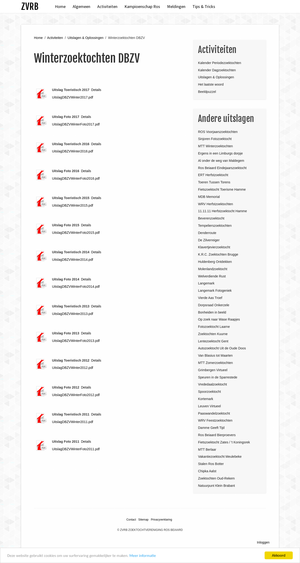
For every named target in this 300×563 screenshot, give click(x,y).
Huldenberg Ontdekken (215, 262)
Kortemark (205, 399)
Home (60, 6)
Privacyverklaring (161, 519)
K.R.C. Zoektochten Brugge (218, 254)
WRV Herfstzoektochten (215, 204)
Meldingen (176, 6)
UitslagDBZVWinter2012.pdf (72, 368)
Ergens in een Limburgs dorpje (220, 153)
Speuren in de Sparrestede (217, 377)
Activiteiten (107, 6)
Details (96, 90)
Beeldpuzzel (207, 92)
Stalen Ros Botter (211, 464)
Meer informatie (142, 555)
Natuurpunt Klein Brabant (216, 485)
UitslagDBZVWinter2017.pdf (72, 97)
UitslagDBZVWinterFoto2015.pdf (76, 232)
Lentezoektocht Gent (213, 341)
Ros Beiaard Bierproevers (217, 435)
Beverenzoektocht (211, 218)
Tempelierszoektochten (215, 225)
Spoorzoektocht (209, 391)
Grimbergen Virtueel (212, 370)
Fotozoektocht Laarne (214, 327)
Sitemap (143, 519)
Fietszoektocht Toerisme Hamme (222, 189)
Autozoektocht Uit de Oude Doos (222, 348)
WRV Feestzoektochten (215, 420)
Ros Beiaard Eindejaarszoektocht (222, 168)
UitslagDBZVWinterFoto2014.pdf (76, 286)
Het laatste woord (211, 84)
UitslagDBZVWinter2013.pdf (72, 314)
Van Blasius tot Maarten (215, 355)
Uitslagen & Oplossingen (85, 38)
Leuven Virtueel (209, 406)
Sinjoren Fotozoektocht (215, 139)
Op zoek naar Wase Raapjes (219, 319)
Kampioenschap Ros (142, 6)
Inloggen (263, 542)
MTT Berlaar (207, 449)
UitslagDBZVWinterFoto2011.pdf (76, 449)
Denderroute (207, 233)
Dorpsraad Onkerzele (213, 305)
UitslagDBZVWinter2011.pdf (72, 422)
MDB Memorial (209, 197)
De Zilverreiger (209, 240)
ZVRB (29, 6)
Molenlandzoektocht (212, 269)
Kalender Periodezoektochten (219, 63)
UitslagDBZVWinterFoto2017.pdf (76, 124)
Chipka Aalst (207, 471)
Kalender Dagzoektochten (217, 70)
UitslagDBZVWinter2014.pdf (72, 259)
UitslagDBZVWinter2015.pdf (72, 205)
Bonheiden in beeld (212, 312)
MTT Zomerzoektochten (215, 363)
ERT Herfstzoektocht (213, 175)
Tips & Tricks (203, 6)
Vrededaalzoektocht (212, 384)
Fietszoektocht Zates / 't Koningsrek (224, 442)
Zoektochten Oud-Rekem (216, 478)
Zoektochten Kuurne (213, 334)
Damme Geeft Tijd (211, 428)
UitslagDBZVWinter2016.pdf (72, 151)
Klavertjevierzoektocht (214, 247)
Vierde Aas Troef (210, 298)
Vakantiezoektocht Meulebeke (220, 456)
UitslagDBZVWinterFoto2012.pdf (76, 395)
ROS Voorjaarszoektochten (218, 132)
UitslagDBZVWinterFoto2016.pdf (76, 178)
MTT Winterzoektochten (215, 146)
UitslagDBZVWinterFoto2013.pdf (76, 341)
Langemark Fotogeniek (215, 290)
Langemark (206, 283)
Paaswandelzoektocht (214, 413)
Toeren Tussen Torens (214, 182)
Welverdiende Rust (212, 276)
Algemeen (81, 6)
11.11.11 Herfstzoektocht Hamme (222, 211)
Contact (131, 519)
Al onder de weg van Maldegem (221, 160)
